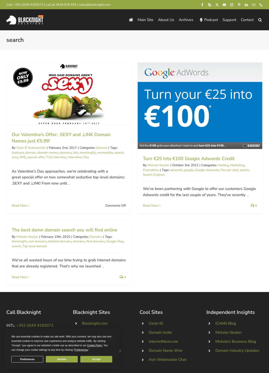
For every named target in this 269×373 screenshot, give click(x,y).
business (18, 152)
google (183, 170)
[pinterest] (239, 4)
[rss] (209, 4)
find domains (118, 221)
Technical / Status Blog (101, 316)
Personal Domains (97, 297)
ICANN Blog (225, 288)
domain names (47, 152)
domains (66, 152)
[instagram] (231, 4)
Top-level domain (57, 226)
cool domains (59, 221)
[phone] (261, 4)
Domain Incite (160, 297)
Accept (96, 359)
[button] (260, 20)
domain (30, 152)
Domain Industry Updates (237, 316)
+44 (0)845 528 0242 (32, 298)
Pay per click (224, 170)
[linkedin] (246, 4)
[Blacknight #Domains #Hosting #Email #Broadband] (31, 321)
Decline (61, 359)
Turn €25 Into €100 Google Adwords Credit (183, 158)
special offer (36, 157)
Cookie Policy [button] (94, 345)
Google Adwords (202, 170)
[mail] (253, 4)
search (119, 152)
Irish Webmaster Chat (167, 325)
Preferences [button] (81, 349)
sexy (15, 157)
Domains (118, 217)
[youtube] (224, 4)
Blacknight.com (95, 288)
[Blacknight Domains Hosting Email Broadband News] (24, 17)
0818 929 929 (66, 5)
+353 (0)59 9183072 (28, 5)
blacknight (41, 221)
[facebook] (202, 4)
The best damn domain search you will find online (86, 210)
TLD (49, 157)
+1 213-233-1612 (29, 312)
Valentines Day (78, 157)
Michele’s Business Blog (235, 306)
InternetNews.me (163, 306)
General (101, 148)
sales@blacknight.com (94, 5)
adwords (171, 170)
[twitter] (217, 4)
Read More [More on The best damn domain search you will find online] (41, 257)
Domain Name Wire (165, 316)
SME (23, 157)
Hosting (217, 165)
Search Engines (149, 175)
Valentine (59, 157)
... (69, 183)
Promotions (146, 170)
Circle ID (156, 288)
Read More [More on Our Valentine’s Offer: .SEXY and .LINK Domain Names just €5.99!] (19, 194)
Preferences (27, 359)
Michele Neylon (153, 165)
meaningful (88, 152)
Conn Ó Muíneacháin (31, 148)
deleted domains (82, 221)
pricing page (179, 362)
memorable (105, 152)
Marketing (232, 165)
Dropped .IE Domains (100, 306)
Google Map (137, 221)
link (75, 152)
